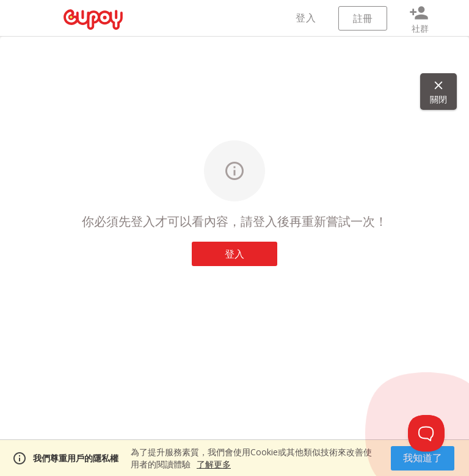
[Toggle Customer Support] (426, 433)
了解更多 (214, 464)
